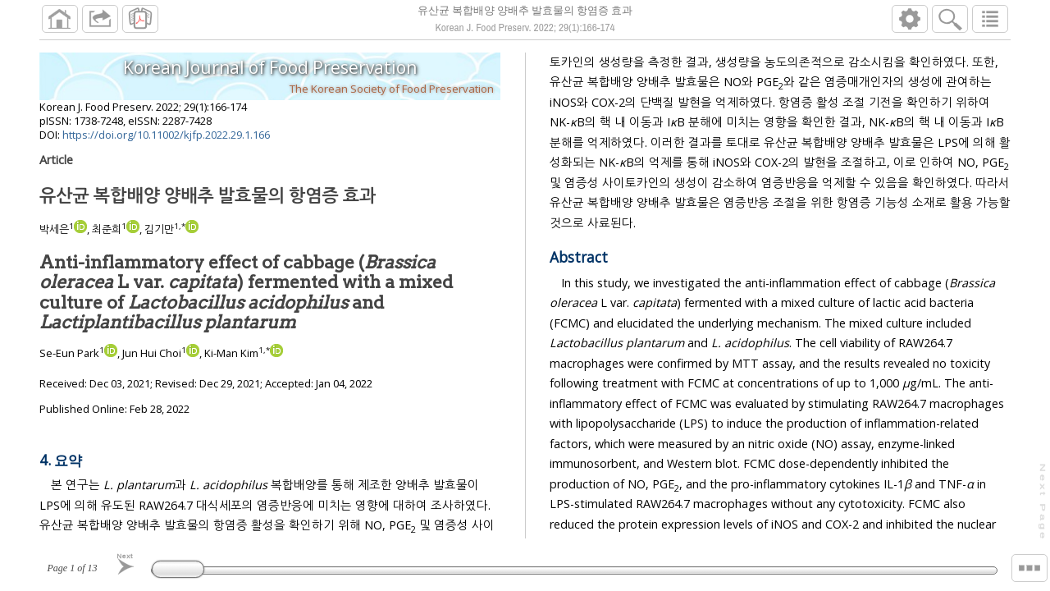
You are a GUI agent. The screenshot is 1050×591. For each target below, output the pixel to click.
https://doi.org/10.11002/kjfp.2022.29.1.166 (166, 134)
